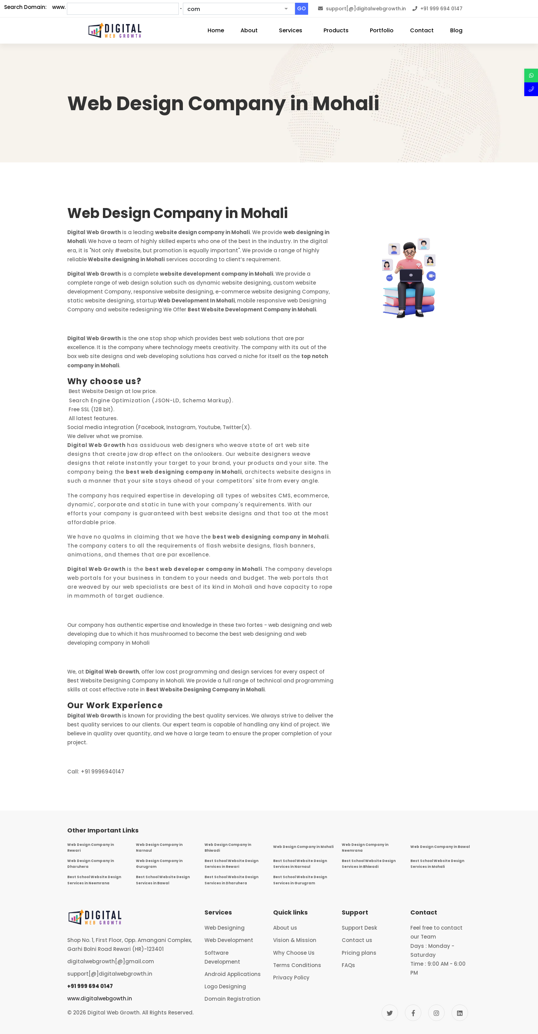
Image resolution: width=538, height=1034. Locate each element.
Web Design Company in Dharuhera (90, 863)
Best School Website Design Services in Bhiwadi (369, 863)
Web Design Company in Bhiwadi (227, 847)
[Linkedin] (460, 1012)
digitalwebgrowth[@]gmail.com (110, 961)
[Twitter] (390, 1012)
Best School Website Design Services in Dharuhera (231, 879)
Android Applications (232, 974)
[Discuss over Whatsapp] (531, 75)
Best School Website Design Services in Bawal (163, 879)
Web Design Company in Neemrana (365, 847)
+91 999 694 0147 (90, 986)
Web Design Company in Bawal (440, 846)
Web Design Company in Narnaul (159, 847)
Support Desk (359, 927)
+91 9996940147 (102, 771)
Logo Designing (225, 986)
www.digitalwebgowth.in (99, 998)
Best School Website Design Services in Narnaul (300, 863)
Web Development (228, 940)
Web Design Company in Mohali (303, 846)
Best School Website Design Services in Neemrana (94, 879)
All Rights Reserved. (168, 1012)
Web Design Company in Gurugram (159, 863)
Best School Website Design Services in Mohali (437, 863)
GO (301, 8)
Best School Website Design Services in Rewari (231, 863)
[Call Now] (531, 89)
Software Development (222, 957)
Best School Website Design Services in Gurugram (300, 879)
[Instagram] (436, 1012)
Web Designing (224, 927)
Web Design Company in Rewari (90, 847)
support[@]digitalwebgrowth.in (109, 973)
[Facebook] (413, 1012)
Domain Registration (232, 998)
